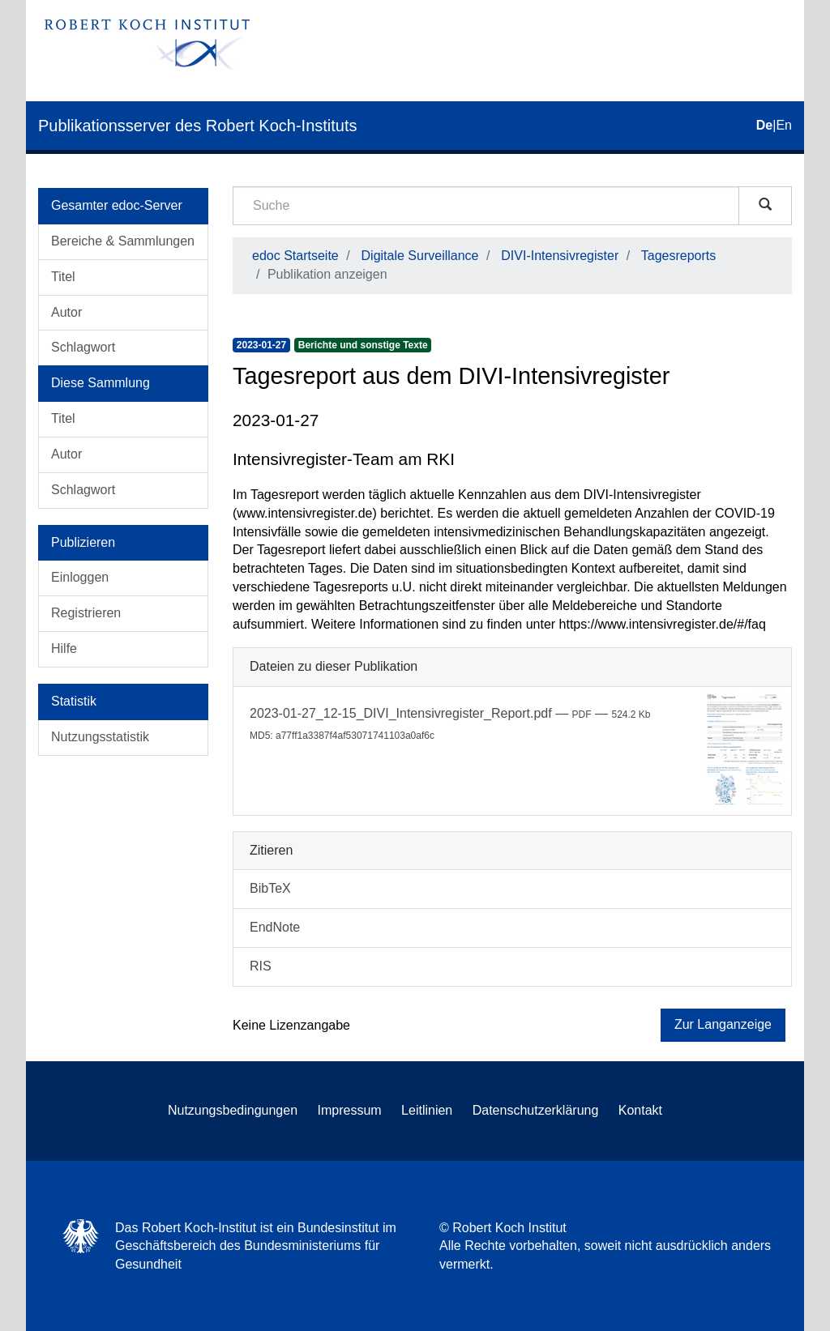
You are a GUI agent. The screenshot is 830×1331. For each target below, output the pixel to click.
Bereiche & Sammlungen (123, 241)
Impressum (350, 1110)
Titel (63, 277)
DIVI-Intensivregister (559, 255)
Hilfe (64, 648)
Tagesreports (679, 255)
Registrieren (86, 613)
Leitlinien (426, 1110)
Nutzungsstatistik (100, 737)
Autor (66, 312)
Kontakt (640, 1110)
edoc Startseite (295, 255)
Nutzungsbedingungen (232, 1110)
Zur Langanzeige (723, 1024)
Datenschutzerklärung (536, 1110)
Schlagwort (83, 347)
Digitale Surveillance (420, 255)
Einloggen (80, 577)
